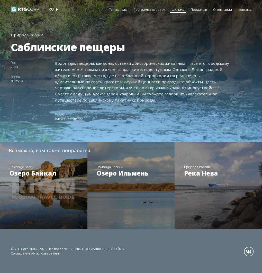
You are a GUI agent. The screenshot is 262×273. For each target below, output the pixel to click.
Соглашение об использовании (35, 253)
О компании (222, 9)
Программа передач (149, 9)
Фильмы (178, 9)
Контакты (245, 9)
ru (51, 9)
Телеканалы (118, 9)
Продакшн (199, 9)
